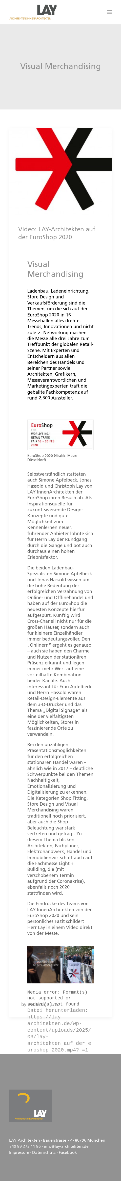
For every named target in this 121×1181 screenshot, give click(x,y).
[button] (109, 12)
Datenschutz (44, 1153)
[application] (60, 965)
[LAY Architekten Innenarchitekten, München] (33, 12)
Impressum (19, 1153)
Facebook (68, 1153)
